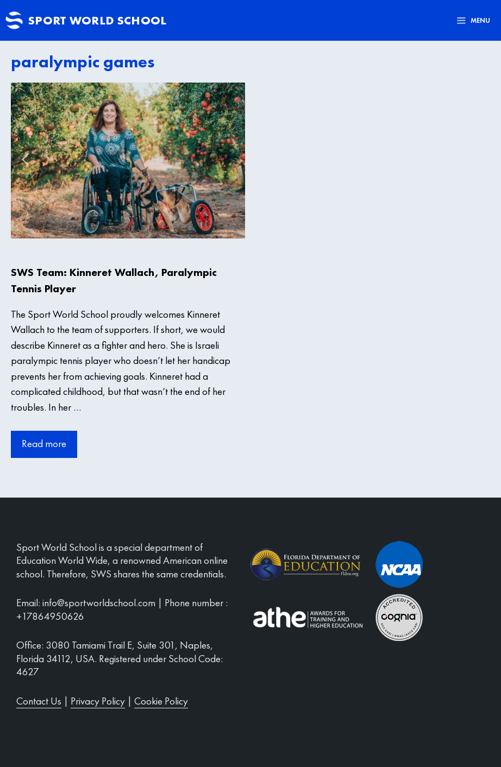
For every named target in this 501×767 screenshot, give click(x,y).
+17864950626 (50, 616)
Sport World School (97, 20)
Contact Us (38, 701)
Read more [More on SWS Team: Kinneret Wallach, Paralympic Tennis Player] (44, 443)
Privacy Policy (98, 701)
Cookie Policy (161, 701)
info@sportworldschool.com (98, 602)
